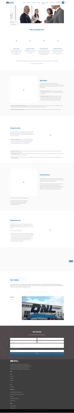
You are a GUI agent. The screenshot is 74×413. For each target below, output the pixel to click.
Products (33, 2)
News (47, 2)
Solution (38, 2)
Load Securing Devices (14, 398)
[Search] (63, 2)
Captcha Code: (15, 349)
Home (24, 2)
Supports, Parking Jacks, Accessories (17, 394)
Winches (11, 396)
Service (43, 2)
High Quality (16, 48)
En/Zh (66, 2)
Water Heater (12, 400)
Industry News (12, 408)
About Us (28, 2)
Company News (13, 406)
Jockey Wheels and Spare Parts (16, 392)
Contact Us (52, 2)
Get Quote (71, 261)
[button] (42, 308)
